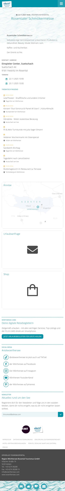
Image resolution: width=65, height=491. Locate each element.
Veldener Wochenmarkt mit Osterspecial (21, 137)
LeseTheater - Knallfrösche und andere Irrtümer (24, 98)
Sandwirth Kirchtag (13, 148)
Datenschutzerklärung (23, 439)
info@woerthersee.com (10, 472)
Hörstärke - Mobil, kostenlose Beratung (20, 119)
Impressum (6, 439)
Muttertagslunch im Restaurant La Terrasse (22, 169)
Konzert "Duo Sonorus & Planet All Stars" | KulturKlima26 (28, 109)
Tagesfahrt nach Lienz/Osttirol (16, 158)
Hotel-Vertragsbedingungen (14, 443)
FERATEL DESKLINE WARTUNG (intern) (42, 443)
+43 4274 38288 (11, 467)
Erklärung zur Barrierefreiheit (47, 439)
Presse (5, 447)
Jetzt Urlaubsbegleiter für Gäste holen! (22, 336)
